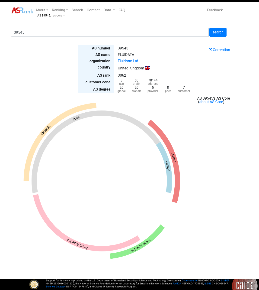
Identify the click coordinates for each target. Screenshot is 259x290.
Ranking (58, 10)
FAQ (121, 10)
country (104, 67)
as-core (57, 15)
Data (107, 10)
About (40, 10)
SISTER (225, 280)
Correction (219, 50)
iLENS (208, 283)
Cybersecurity (190, 280)
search (218, 32)
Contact (93, 10)
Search (77, 10)
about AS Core (211, 102)
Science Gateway (56, 286)
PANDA (177, 283)
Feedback (215, 10)
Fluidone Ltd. (128, 61)
